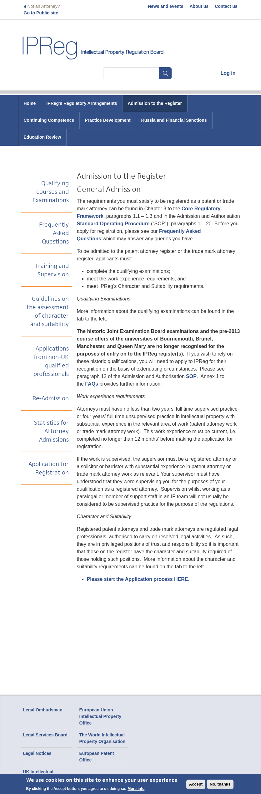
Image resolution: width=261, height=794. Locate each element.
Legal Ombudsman (43, 709)
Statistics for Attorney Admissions (51, 431)
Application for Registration (48, 468)
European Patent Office (96, 756)
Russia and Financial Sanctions (174, 120)
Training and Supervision (52, 270)
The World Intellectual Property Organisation (102, 738)
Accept (196, 785)
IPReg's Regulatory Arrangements (81, 103)
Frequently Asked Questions (54, 233)
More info (136, 790)
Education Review (42, 137)
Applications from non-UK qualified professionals (51, 361)
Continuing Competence (49, 120)
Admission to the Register (155, 103)
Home (30, 103)
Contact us (226, 6)
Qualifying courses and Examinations (51, 191)
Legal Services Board (45, 734)
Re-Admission (51, 398)
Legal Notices (37, 753)
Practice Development (107, 120)
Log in (228, 73)
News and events (165, 6)
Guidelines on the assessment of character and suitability (48, 311)
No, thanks (220, 785)
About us (199, 6)
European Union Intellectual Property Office (100, 716)
